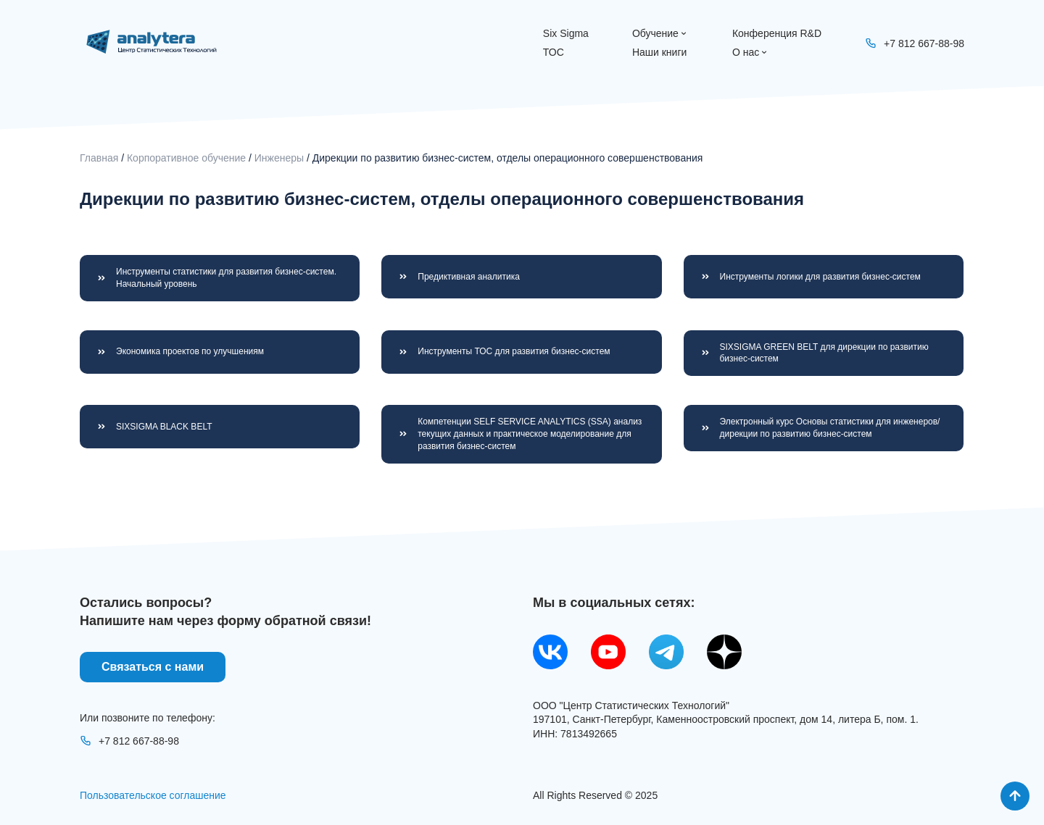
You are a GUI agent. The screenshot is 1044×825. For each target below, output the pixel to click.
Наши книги (659, 52)
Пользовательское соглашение (153, 795)
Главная (99, 158)
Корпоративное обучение (186, 158)
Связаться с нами (153, 667)
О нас (750, 52)
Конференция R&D (776, 33)
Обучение (660, 33)
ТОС (553, 52)
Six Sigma (566, 33)
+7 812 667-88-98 (129, 741)
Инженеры (279, 158)
